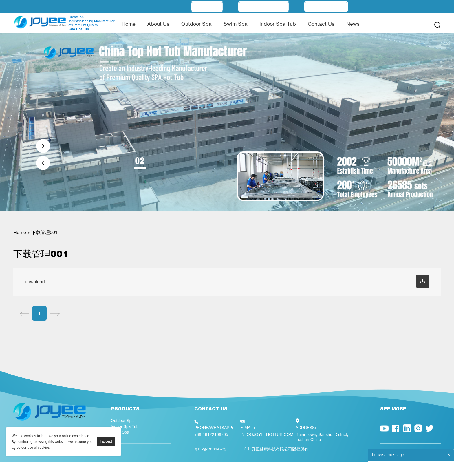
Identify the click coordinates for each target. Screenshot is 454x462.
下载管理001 (44, 232)
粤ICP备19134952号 (210, 449)
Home (129, 24)
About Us (158, 24)
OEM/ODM (207, 6)
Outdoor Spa (196, 24)
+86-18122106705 (211, 434)
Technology (326, 6)
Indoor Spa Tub (277, 24)
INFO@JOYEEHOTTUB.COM (266, 434)
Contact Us (321, 24)
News (353, 24)
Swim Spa (236, 24)
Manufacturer (264, 6)
